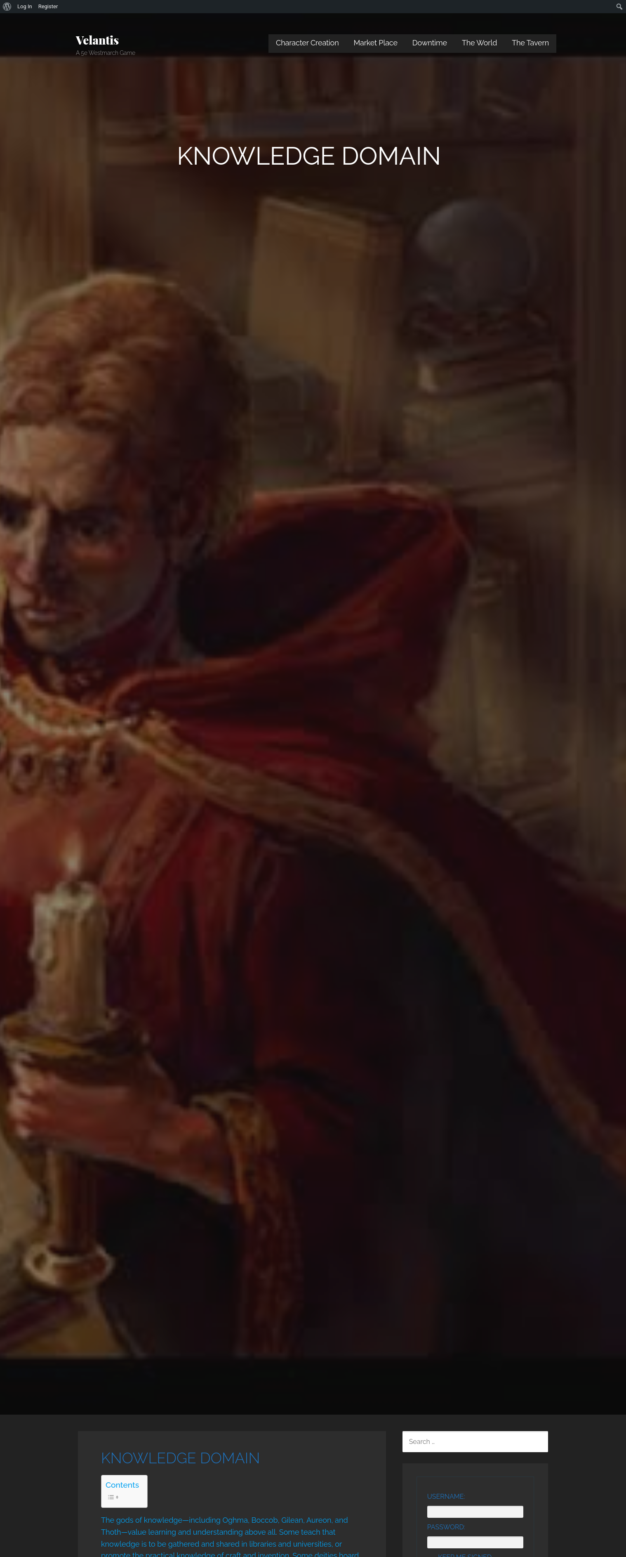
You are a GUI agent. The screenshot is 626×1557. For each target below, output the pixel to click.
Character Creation (307, 42)
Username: (446, 1496)
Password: (446, 1527)
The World (479, 42)
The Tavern (530, 42)
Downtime (429, 42)
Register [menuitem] (48, 6)
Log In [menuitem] (24, 6)
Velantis (97, 39)
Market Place (376, 42)
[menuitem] (7, 6)
